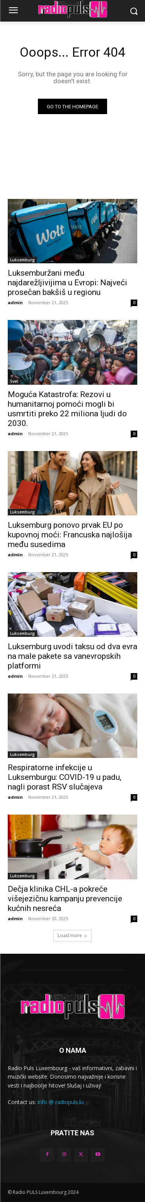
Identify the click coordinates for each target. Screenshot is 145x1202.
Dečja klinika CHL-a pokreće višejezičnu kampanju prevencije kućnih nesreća (65, 898)
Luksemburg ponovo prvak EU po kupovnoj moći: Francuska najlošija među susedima (70, 534)
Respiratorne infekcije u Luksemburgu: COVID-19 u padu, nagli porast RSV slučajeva (64, 777)
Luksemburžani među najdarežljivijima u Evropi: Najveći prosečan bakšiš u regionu (67, 282)
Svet (14, 381)
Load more (72, 935)
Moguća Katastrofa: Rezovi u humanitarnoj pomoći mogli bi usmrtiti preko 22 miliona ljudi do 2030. (67, 409)
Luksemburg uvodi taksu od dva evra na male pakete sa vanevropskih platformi (72, 656)
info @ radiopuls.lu (61, 1102)
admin (15, 302)
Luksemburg (22, 260)
